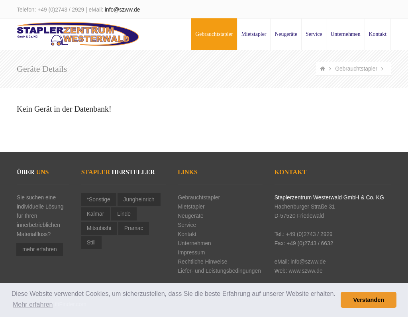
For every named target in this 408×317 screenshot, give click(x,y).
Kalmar (95, 214)
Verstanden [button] (368, 300)
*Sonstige (98, 200)
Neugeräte (286, 34)
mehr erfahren (39, 249)
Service (314, 34)
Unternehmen (345, 34)
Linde (124, 214)
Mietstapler (254, 34)
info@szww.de (122, 10)
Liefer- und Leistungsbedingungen (219, 271)
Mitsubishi (99, 228)
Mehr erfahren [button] (33, 304)
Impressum (191, 253)
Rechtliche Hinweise (202, 262)
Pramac (133, 228)
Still (91, 243)
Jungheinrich (139, 200)
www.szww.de (305, 271)
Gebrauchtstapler (214, 34)
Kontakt (377, 34)
